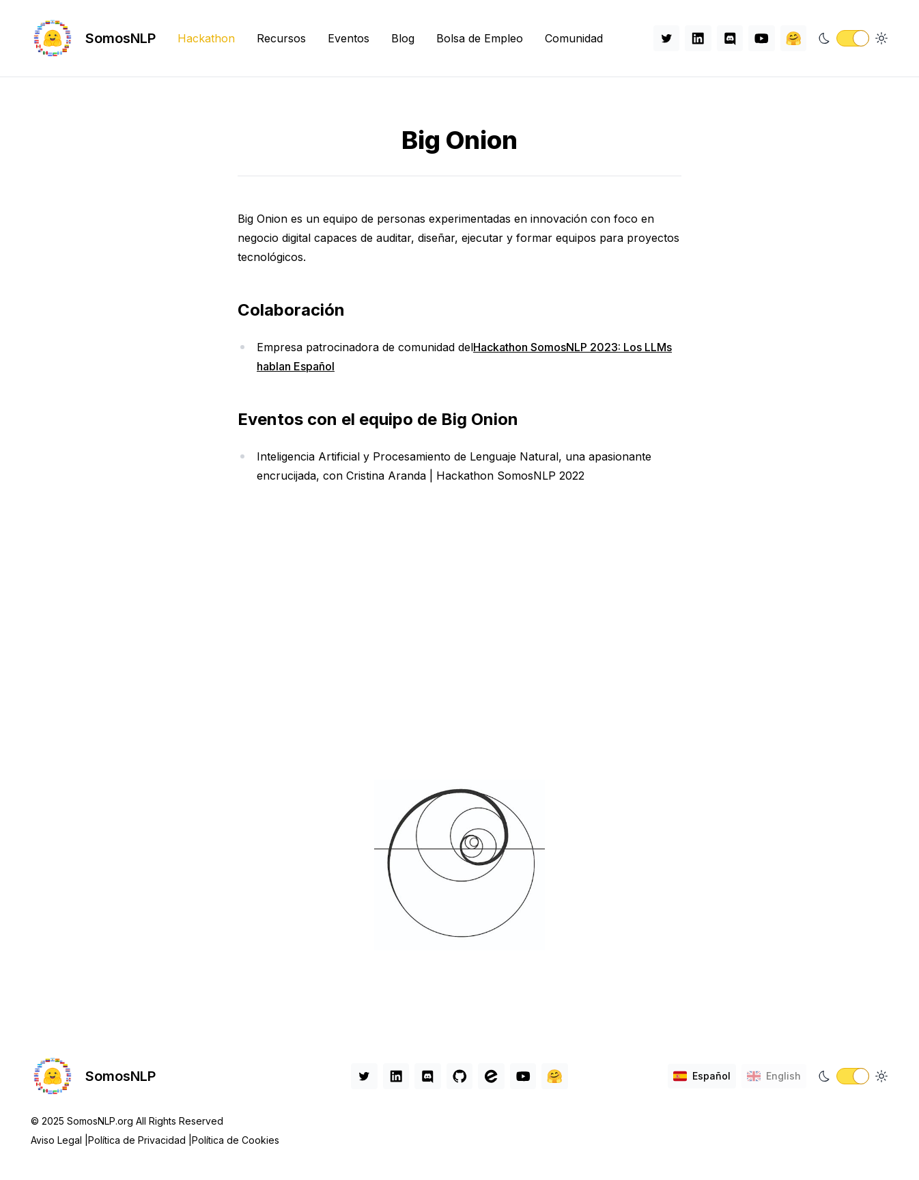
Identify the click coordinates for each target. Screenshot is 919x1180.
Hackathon (206, 38)
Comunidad (574, 38)
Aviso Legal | (59, 1140)
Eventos (348, 38)
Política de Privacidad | (140, 1140)
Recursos (281, 38)
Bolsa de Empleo (479, 38)
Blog (402, 38)
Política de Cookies (235, 1140)
